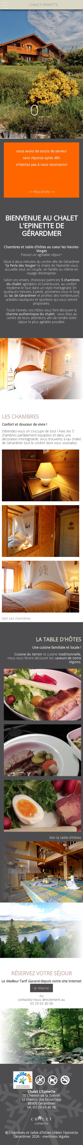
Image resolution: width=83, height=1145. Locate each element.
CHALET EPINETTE (43, 4)
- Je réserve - (41, 988)
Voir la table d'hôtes (65, 837)
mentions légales (56, 1136)
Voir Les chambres (16, 618)
